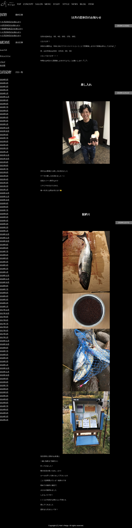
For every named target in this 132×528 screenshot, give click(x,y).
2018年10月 (4, 282)
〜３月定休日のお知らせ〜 (10, 36)
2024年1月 (4, 93)
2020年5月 (4, 217)
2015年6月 (4, 389)
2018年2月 (4, 303)
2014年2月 (4, 420)
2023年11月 (4, 97)
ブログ (2, 62)
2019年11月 (4, 238)
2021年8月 (4, 165)
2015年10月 (4, 375)
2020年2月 (4, 227)
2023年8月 (4, 104)
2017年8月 (4, 320)
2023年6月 (4, 111)
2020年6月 (4, 214)
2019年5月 (4, 258)
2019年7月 (4, 251)
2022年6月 (4, 141)
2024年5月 (4, 80)
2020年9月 (4, 203)
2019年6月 (4, 255)
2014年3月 (4, 416)
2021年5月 (4, 176)
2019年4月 (4, 262)
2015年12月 (4, 368)
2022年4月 (4, 145)
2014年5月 (4, 413)
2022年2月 (4, 148)
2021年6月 (4, 172)
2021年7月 (4, 169)
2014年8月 (4, 403)
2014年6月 (4, 409)
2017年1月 (4, 337)
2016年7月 (4, 351)
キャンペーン (5, 56)
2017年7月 (4, 324)
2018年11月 (4, 279)
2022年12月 (4, 128)
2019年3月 (4, 265)
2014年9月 (4, 399)
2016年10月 (4, 344)
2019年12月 (4, 234)
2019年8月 (4, 248)
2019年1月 (4, 272)
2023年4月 (4, 117)
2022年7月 (4, 138)
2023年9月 (4, 100)
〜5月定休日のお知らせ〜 (10, 25)
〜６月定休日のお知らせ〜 (10, 22)
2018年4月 (4, 296)
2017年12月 (4, 310)
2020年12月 (4, 193)
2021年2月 (4, 186)
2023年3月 (4, 121)
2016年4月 (4, 358)
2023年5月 (4, 114)
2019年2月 (4, 269)
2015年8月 (4, 382)
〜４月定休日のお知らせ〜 (10, 32)
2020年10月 (4, 200)
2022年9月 (4, 135)
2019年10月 (4, 241)
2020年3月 (4, 224)
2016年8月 (4, 348)
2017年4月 (4, 331)
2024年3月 (4, 87)
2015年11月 (4, 372)
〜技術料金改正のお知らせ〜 (11, 29)
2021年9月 (4, 162)
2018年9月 (4, 286)
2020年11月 (4, 197)
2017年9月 (4, 317)
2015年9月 (4, 379)
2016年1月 (4, 365)
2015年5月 (4, 392)
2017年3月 (4, 334)
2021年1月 (4, 190)
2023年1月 (4, 124)
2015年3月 (4, 396)
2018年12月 (4, 275)
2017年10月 (4, 313)
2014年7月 (4, 406)
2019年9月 (4, 245)
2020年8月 (4, 207)
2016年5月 (4, 355)
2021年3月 (4, 183)
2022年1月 (4, 152)
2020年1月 (4, 231)
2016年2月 (4, 361)
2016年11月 (4, 341)
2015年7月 (4, 385)
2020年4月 (4, 221)
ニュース (3, 50)
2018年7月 (4, 289)
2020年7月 (4, 210)
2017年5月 (4, 327)
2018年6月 (4, 293)
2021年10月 (4, 159)
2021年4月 (4, 179)
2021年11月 (4, 155)
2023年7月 (4, 107)
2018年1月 (4, 306)
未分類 (2, 65)
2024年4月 (4, 83)
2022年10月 (4, 131)
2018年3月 (4, 300)
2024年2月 (4, 90)
